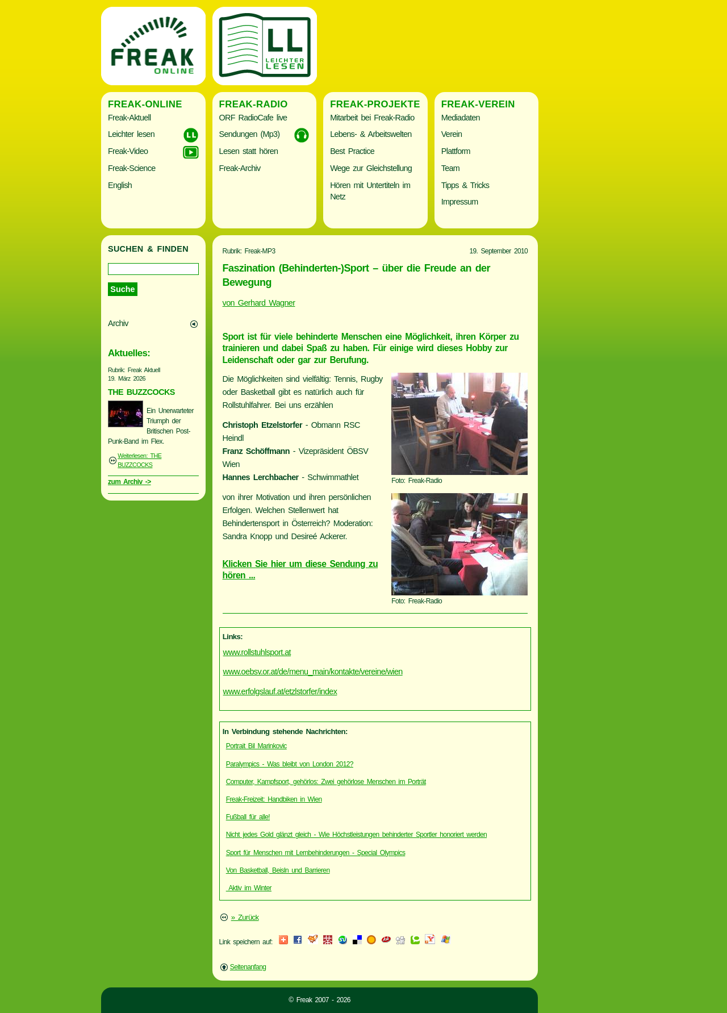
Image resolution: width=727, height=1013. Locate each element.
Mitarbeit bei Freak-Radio (372, 117)
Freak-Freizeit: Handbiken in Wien (274, 799)
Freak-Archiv (240, 168)
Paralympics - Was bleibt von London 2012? (289, 764)
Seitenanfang (248, 967)
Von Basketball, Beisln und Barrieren (278, 870)
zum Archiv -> (129, 482)
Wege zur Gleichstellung (371, 168)
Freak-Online (145, 104)
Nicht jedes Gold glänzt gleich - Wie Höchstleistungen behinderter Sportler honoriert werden (356, 835)
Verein (451, 134)
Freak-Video (128, 151)
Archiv (118, 323)
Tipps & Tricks (465, 185)
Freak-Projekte (375, 104)
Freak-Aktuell (129, 117)
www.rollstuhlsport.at (257, 652)
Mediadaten (460, 117)
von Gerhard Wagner (259, 302)
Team (450, 168)
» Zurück (245, 917)
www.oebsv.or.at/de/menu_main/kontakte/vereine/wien (313, 671)
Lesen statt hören (248, 151)
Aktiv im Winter (248, 888)
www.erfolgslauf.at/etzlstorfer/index (280, 691)
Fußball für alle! (248, 817)
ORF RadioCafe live (253, 117)
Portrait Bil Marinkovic (256, 746)
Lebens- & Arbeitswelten (370, 134)
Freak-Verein (478, 104)
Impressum (459, 201)
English (120, 185)
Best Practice (352, 151)
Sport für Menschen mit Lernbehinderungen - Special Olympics (316, 853)
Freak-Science (131, 168)
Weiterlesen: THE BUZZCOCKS (139, 460)
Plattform (455, 151)
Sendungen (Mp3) (249, 134)
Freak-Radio (253, 104)
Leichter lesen (131, 134)
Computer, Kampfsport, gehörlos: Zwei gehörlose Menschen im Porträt (326, 782)
